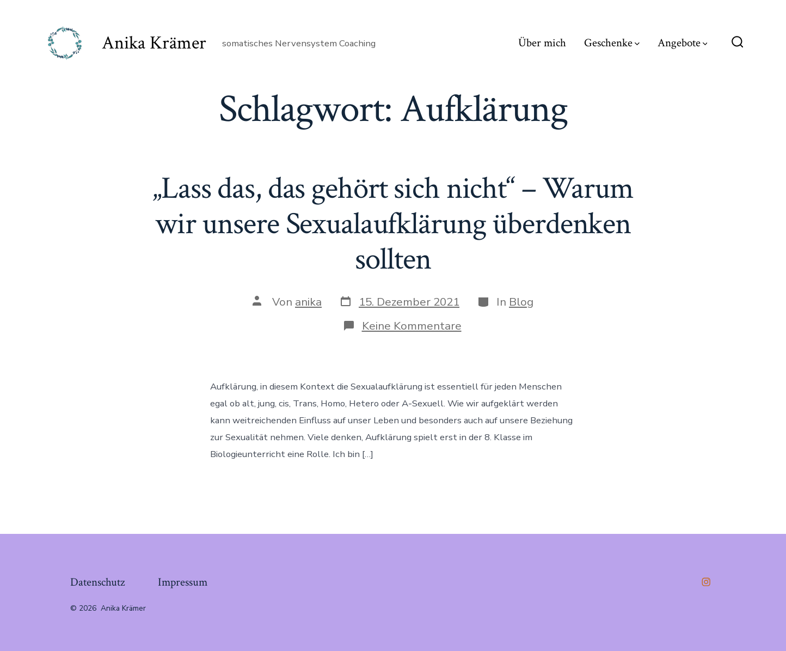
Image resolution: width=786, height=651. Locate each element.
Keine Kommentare (412, 325)
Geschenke (612, 42)
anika (308, 301)
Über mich (542, 42)
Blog (521, 301)
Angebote (683, 42)
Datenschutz (97, 582)
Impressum (182, 582)
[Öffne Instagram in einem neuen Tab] (706, 582)
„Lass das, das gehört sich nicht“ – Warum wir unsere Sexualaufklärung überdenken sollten (393, 223)
